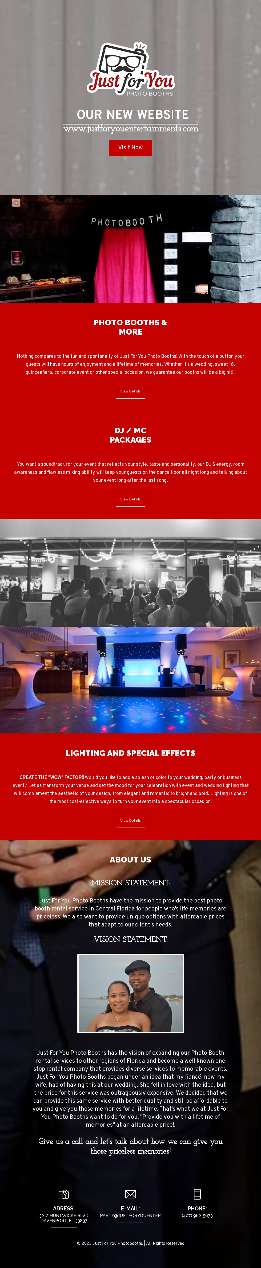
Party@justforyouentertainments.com (148, 1218)
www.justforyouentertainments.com (130, 129)
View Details (130, 391)
